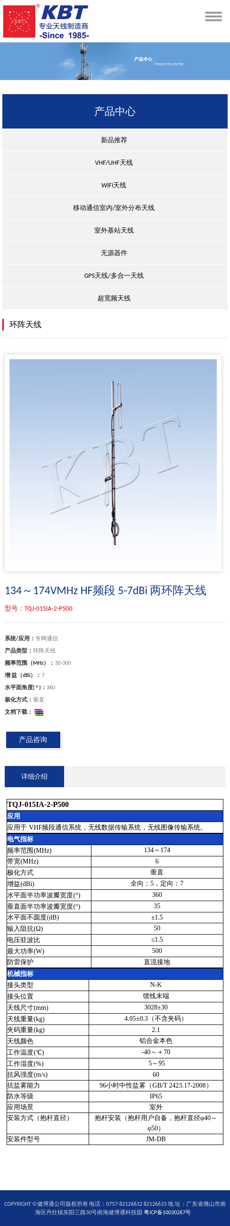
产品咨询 (33, 739)
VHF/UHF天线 (114, 163)
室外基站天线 (114, 230)
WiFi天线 (113, 185)
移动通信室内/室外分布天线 (114, 208)
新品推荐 (114, 140)
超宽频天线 (114, 298)
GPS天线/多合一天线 (114, 276)
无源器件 (114, 253)
